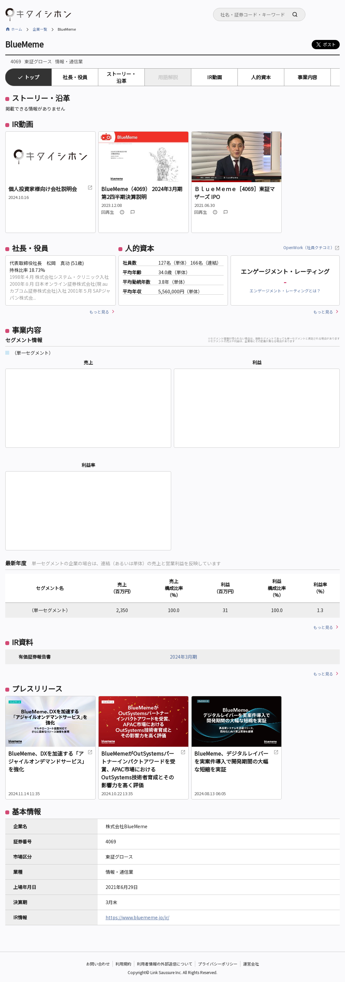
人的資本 (261, 77)
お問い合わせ (98, 963)
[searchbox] (261, 14)
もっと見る (99, 311)
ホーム (16, 29)
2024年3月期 (183, 656)
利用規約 (123, 963)
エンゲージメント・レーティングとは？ (285, 290)
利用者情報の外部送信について (164, 963)
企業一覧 (40, 29)
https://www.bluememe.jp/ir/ (137, 917)
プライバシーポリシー (217, 963)
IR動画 (214, 77)
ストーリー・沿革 (121, 77)
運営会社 (251, 963)
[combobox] (259, 14)
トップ (31, 77)
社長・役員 (75, 77)
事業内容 (307, 77)
